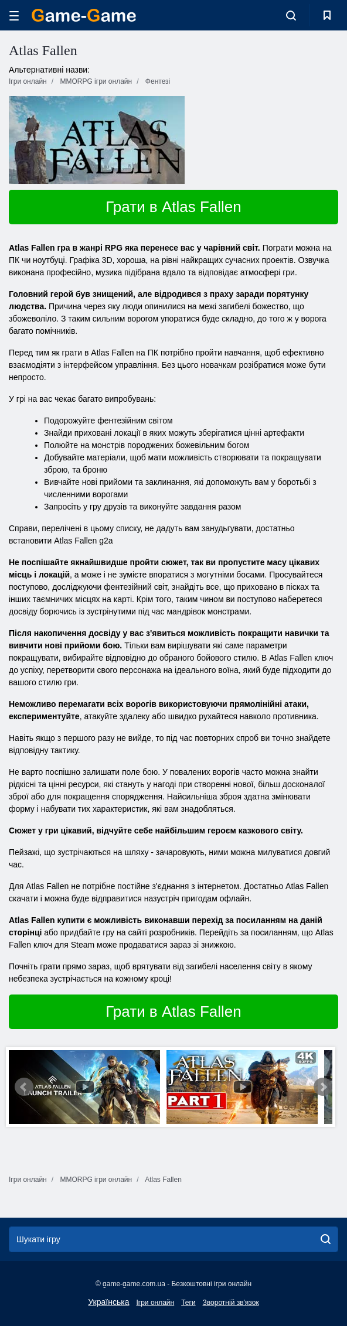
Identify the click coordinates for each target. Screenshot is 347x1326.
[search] (325, 1239)
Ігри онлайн (155, 1302)
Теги (188, 1302)
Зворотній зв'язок (231, 1302)
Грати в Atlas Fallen (173, 207)
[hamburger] (14, 15)
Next (323, 1087)
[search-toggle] (291, 15)
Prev (24, 1087)
